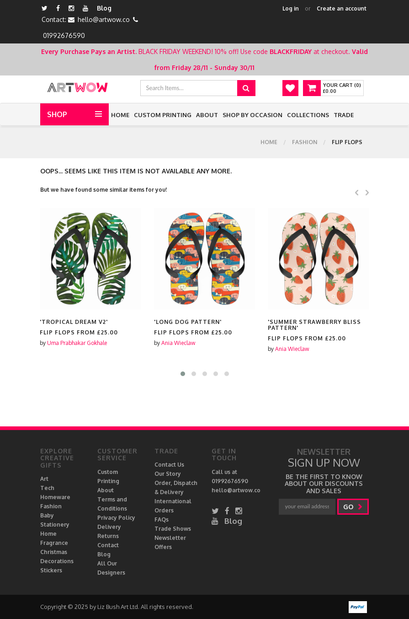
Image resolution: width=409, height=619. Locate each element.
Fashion (304, 142)
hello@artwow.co (104, 19)
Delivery (109, 526)
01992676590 (64, 35)
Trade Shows (172, 528)
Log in (290, 8)
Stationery (54, 524)
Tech (47, 487)
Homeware (55, 497)
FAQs (161, 519)
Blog (104, 8)
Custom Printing (162, 114)
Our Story (167, 473)
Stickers (51, 570)
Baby (47, 515)
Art (44, 478)
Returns (108, 536)
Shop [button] (57, 114)
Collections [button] (308, 114)
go (353, 507)
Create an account (342, 8)
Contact (108, 545)
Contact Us (169, 464)
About (207, 114)
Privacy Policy (116, 517)
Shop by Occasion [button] (252, 114)
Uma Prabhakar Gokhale (77, 342)
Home (120, 114)
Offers (163, 547)
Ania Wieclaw (178, 342)
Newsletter (170, 537)
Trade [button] (344, 114)
